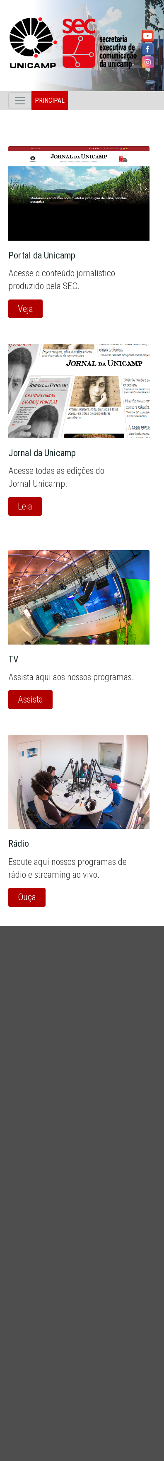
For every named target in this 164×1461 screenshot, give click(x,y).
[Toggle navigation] (19, 100)
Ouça (27, 896)
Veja (25, 308)
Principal (50, 100)
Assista (30, 699)
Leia (25, 506)
